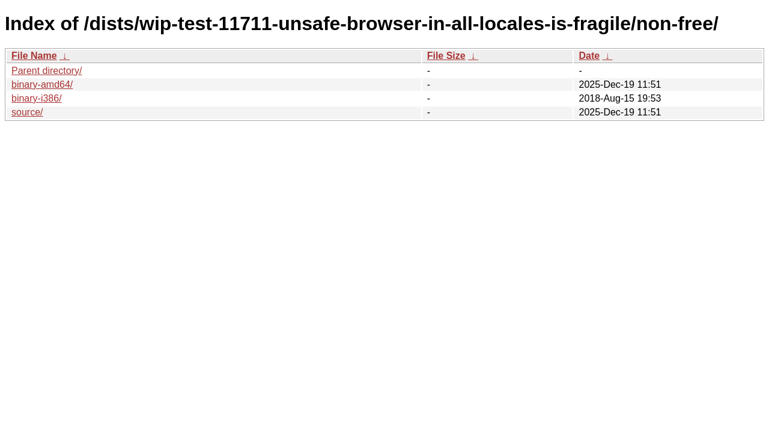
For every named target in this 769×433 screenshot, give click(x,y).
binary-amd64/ (42, 84)
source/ (27, 112)
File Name (34, 56)
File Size (446, 56)
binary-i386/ (36, 98)
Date (589, 56)
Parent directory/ (46, 71)
